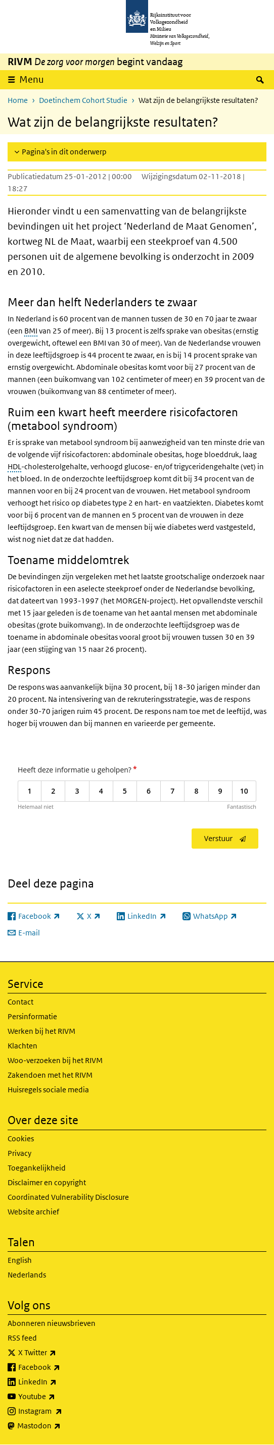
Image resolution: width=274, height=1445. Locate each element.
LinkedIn (59, 1382)
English (20, 1260)
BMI (30, 331)
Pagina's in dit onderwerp (64, 151)
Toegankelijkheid (37, 1168)
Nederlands (27, 1275)
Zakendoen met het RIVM (50, 1075)
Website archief (33, 1211)
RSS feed (22, 1338)
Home (18, 100)
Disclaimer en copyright (47, 1182)
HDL (14, 466)
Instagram (62, 1411)
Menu (31, 79)
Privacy (19, 1153)
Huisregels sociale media (48, 1089)
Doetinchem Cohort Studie (83, 100)
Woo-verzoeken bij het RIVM (55, 1060)
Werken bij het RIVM (41, 1031)
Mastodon (61, 1426)
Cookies (21, 1138)
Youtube (59, 1397)
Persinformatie (32, 1016)
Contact (20, 1002)
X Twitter (59, 1353)
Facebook (61, 1367)
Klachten (22, 1045)
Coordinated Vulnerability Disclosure (68, 1197)
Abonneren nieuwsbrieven (52, 1323)
